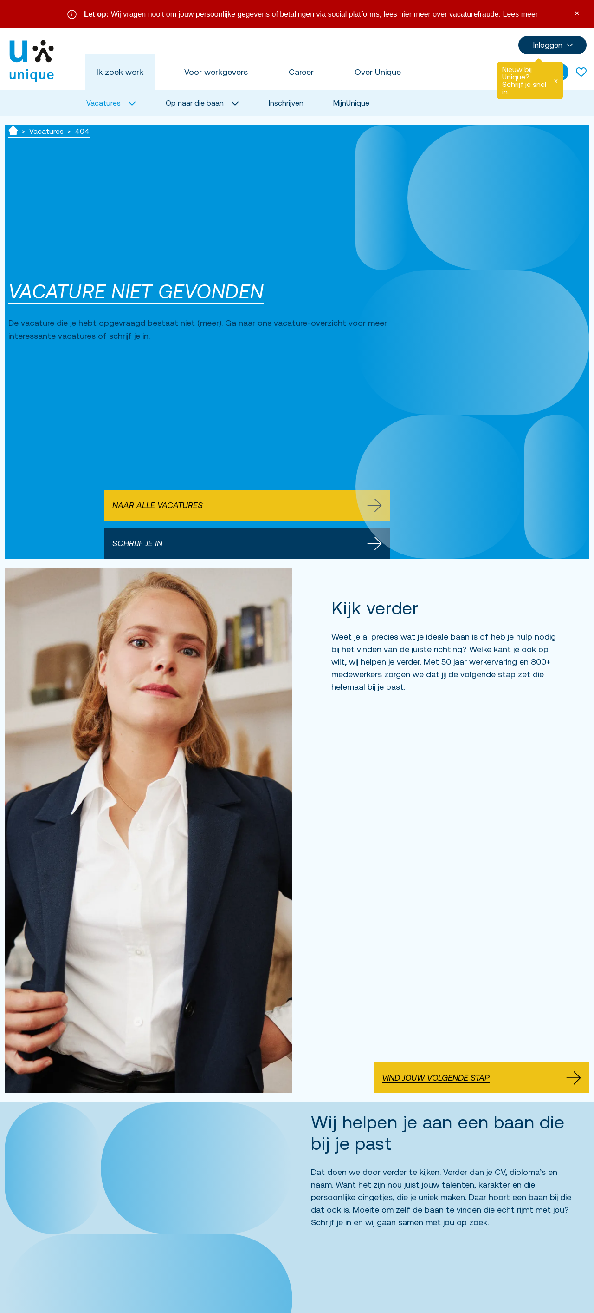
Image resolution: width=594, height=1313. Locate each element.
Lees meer (520, 14)
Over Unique (378, 72)
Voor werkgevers (216, 72)
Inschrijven (286, 103)
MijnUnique (351, 103)
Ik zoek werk (120, 72)
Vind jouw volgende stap (481, 1078)
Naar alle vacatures (247, 505)
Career (301, 72)
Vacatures (46, 131)
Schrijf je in (247, 543)
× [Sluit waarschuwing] (577, 12)
